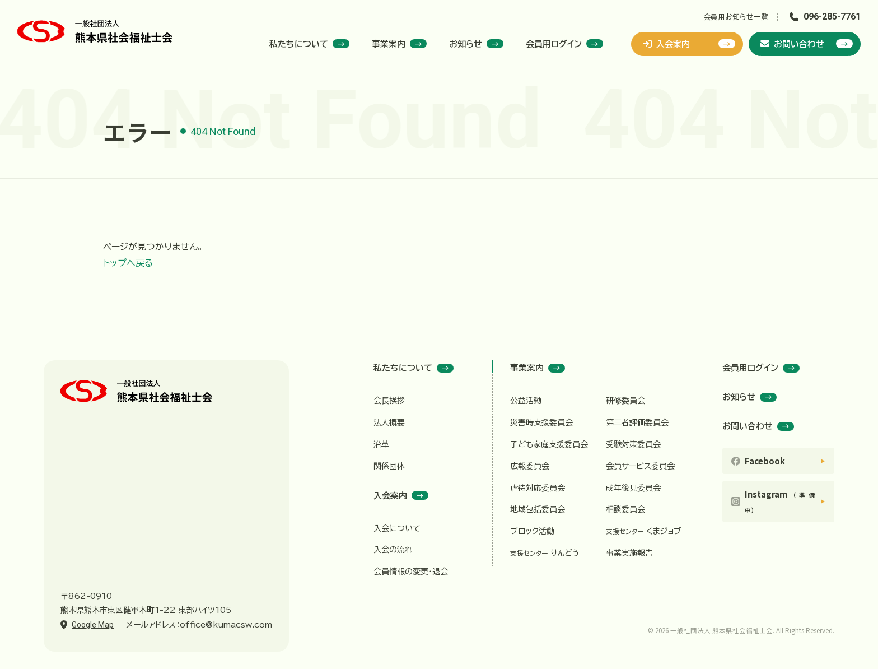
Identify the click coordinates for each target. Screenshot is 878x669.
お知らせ (476, 43)
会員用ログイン (564, 43)
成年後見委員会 (633, 488)
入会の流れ (393, 550)
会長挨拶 (389, 401)
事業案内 (399, 43)
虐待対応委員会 (537, 488)
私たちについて (309, 43)
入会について (397, 528)
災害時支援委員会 (541, 422)
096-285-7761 (832, 16)
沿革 (381, 444)
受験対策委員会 (633, 444)
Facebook (765, 461)
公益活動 (525, 401)
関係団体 (389, 466)
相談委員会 (625, 509)
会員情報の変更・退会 (410, 571)
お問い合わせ (806, 43)
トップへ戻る (128, 262)
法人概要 (389, 422)
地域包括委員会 (537, 509)
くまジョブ (643, 531)
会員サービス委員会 (640, 466)
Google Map (93, 624)
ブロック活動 (532, 531)
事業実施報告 (629, 553)
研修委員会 (625, 401)
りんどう (545, 553)
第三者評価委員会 (637, 422)
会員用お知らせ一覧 (735, 17)
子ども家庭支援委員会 (549, 444)
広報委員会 (529, 466)
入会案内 (689, 43)
